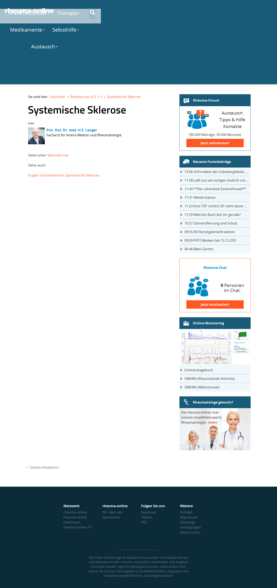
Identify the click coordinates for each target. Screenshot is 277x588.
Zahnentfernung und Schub (210, 223)
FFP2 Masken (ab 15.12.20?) (210, 240)
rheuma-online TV (77, 527)
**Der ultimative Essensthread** (215, 189)
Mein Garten (198, 249)
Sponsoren (111, 517)
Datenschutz (190, 532)
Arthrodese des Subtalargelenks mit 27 (217, 171)
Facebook (148, 512)
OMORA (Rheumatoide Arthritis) (209, 378)
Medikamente (171, 10)
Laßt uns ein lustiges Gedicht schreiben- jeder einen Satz (217, 180)
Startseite (57, 96)
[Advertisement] (138, 55)
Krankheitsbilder (94, 10)
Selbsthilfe (208, 10)
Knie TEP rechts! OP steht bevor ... (215, 206)
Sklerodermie (57, 155)
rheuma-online (75, 512)
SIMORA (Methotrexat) (201, 387)
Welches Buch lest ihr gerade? (212, 214)
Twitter (146, 517)
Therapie (134, 10)
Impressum (189, 517)
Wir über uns (112, 512)
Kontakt (186, 512)
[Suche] (268, 11)
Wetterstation (200, 197)
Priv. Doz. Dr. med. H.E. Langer (71, 130)
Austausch (243, 10)
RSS (144, 522)
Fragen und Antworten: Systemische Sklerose (63, 175)
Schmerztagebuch (198, 370)
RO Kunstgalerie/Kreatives (209, 232)
